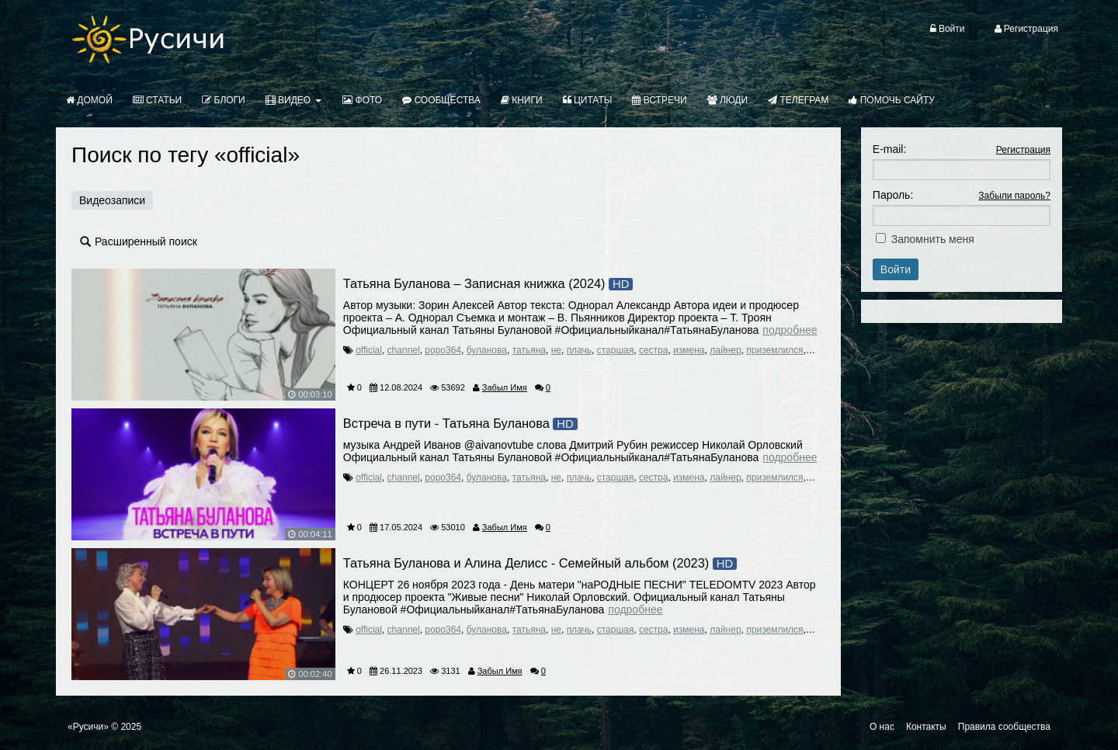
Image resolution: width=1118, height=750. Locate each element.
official (369, 350)
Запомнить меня (932, 239)
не (556, 350)
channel (403, 350)
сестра (653, 350)
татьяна (529, 350)
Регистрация (1023, 149)
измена (688, 350)
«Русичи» (88, 726)
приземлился (774, 350)
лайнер (725, 350)
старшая (615, 350)
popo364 (443, 350)
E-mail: (890, 149)
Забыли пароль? (1014, 195)
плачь (579, 350)
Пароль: (893, 195)
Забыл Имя (504, 387)
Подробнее (789, 330)
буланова (487, 350)
